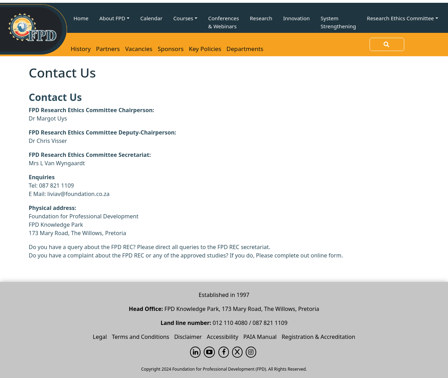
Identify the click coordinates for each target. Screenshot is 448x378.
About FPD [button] (112, 18)
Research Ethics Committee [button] (400, 18)
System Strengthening (338, 22)
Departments (244, 49)
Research (261, 18)
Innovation (296, 18)
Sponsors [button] (170, 49)
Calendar (151, 18)
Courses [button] (183, 18)
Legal (100, 337)
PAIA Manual (259, 337)
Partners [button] (108, 49)
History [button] (81, 49)
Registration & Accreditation (318, 337)
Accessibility (222, 337)
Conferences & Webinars (223, 22)
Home (81, 18)
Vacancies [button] (139, 49)
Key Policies (205, 49)
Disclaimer (188, 337)
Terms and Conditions (140, 337)
